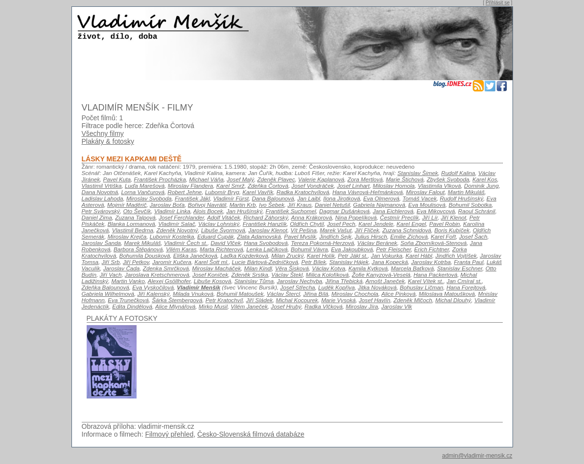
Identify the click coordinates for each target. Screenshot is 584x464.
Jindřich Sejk (335, 236)
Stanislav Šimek (417, 173)
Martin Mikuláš (466, 192)
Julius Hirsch (371, 236)
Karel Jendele (375, 224)
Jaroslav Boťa (167, 204)
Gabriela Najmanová (379, 204)
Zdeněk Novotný (177, 230)
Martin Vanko (127, 281)
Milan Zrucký (287, 255)
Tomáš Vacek (419, 198)
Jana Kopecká (390, 262)
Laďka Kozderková (244, 255)
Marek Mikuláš (142, 243)
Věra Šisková (292, 268)
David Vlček (225, 243)
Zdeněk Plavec (276, 179)
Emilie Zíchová (408, 236)
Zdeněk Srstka (250, 274)
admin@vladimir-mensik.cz (477, 455)
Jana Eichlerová (393, 211)
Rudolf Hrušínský (462, 198)
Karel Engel (411, 224)
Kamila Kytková (368, 268)
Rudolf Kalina (458, 173)
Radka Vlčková (323, 306)
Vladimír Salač (176, 224)
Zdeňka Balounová (105, 287)
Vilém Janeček (249, 306)
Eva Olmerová (381, 198)
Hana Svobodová (265, 243)
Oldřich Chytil (307, 224)
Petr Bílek (314, 262)
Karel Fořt (443, 236)
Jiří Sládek (259, 300)
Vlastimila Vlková (439, 185)
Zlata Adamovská (259, 236)
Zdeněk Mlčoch (413, 300)
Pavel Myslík (300, 236)
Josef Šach (473, 236)
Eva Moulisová (426, 204)
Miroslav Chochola (354, 293)
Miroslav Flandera (190, 185)
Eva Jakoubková (352, 249)
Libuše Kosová (212, 281)
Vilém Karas (181, 249)
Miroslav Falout (425, 192)
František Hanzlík (265, 224)
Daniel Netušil (332, 204)
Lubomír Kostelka (172, 236)
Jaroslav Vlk (396, 306)
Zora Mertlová (365, 179)
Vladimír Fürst (231, 198)
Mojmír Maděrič (126, 204)
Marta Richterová (221, 249)
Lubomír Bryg (222, 192)
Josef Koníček (210, 274)
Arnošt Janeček (384, 281)
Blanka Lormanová (131, 224)
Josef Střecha (297, 287)
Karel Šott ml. (211, 262)
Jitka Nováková (377, 287)
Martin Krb (243, 204)
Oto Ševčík (137, 211)
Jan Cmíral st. (464, 281)
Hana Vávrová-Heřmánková (367, 192)
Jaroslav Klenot (267, 230)
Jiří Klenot (453, 217)
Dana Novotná (100, 192)
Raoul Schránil (476, 211)
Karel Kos (484, 179)
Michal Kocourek (297, 300)
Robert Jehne (184, 192)
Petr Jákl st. (353, 255)
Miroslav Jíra (362, 306)
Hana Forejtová (466, 287)
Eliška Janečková (195, 255)
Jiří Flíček (367, 230)
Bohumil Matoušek (239, 293)
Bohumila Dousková (144, 255)
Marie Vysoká (338, 300)
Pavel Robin (444, 224)
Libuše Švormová (223, 230)
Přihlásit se (498, 2)
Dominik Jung (481, 185)
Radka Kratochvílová (303, 192)
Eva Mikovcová (436, 211)
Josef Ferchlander (181, 217)
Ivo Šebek (271, 204)
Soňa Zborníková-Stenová (433, 243)
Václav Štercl (283, 293)
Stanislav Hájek (349, 262)
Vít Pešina (304, 230)
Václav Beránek (377, 243)
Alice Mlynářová (175, 306)
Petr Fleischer (393, 249)
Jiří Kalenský (153, 293)
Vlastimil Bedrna (132, 230)
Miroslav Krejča (127, 236)
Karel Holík (321, 255)
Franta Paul (468, 262)
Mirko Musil (213, 306)
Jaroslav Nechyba (299, 281)
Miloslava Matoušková (447, 293)
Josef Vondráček (312, 185)
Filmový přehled (169, 434)
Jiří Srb (111, 262)
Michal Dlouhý (453, 300)
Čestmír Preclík (399, 217)
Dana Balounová (273, 198)
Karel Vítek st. (426, 281)
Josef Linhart (353, 185)
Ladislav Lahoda (102, 198)
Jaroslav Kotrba (431, 262)
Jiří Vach (110, 274)
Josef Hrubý (286, 306)
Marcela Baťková (412, 268)
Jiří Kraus (299, 204)
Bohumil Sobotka (469, 204)
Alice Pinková (398, 293)
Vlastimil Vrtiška (102, 185)
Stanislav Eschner (460, 268)
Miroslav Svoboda (149, 198)
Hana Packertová (435, 274)
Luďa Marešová (144, 185)
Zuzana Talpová (135, 217)
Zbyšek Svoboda (448, 179)
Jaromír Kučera (171, 262)
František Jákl (192, 198)
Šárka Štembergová (177, 300)
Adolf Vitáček (223, 217)
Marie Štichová (404, 179)
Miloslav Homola (394, 185)
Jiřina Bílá (315, 293)
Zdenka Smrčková (166, 268)
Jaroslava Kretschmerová (157, 274)
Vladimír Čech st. (186, 243)
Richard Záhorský (265, 217)
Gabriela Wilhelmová (108, 293)
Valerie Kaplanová (321, 179)
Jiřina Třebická (344, 281)
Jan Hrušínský (244, 211)
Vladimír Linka (172, 211)
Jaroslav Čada (121, 268)
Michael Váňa (206, 179)
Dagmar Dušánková (344, 211)
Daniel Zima (97, 217)
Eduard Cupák (215, 236)
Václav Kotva (328, 268)
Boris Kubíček (451, 230)
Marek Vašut (335, 230)
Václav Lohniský (218, 224)
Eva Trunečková (128, 300)
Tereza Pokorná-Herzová (322, 243)
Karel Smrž (230, 185)
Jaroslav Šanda (101, 243)
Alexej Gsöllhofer (169, 281)
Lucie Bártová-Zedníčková (265, 262)
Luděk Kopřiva (336, 287)
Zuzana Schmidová (406, 230)
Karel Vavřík (257, 192)
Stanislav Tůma (254, 281)
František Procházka (160, 179)
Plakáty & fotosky (108, 141)
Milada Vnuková (193, 293)
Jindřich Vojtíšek (455, 255)
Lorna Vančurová (142, 192)
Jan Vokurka (386, 255)
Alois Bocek (208, 211)
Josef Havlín (374, 300)
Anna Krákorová (311, 217)
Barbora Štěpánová (138, 249)
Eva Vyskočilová (153, 287)
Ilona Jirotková (341, 198)
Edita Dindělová (132, 306)
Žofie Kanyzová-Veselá (381, 274)
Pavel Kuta (117, 179)
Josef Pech (341, 224)
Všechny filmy (103, 133)
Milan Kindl (258, 268)
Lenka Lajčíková (266, 249)
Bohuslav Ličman (422, 287)
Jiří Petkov (136, 262)
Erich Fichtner (431, 249)
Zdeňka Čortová (268, 185)
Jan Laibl (308, 198)
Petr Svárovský (101, 211)
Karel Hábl (418, 255)
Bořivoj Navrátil (207, 204)
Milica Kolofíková (327, 274)
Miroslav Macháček (216, 268)
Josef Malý (240, 179)
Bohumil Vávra (309, 249)
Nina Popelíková (356, 217)
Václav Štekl (287, 274)
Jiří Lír (430, 217)
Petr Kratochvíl (224, 300)
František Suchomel (291, 211)
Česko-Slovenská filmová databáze (250, 434)
